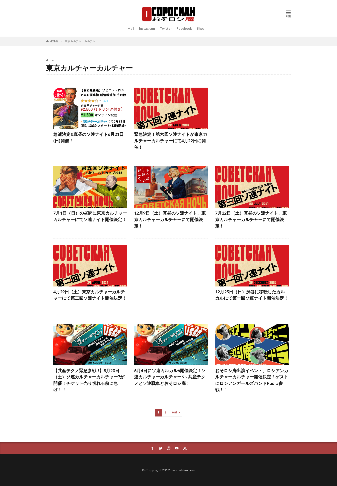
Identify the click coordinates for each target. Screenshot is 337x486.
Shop (201, 28)
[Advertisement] (252, 120)
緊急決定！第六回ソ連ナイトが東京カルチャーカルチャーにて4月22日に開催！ (170, 140)
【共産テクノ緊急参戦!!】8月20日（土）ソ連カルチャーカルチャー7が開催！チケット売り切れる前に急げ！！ (88, 380)
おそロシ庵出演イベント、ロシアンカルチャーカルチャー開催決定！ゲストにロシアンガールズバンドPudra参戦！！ (251, 380)
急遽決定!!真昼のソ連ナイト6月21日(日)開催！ (88, 137)
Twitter (166, 28)
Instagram (147, 28)
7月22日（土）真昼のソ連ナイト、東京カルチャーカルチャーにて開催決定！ (251, 219)
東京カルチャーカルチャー (81, 41)
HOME (54, 41)
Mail (130, 28)
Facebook (184, 28)
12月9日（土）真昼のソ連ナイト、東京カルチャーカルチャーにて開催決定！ (170, 219)
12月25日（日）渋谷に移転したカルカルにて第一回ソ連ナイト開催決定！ (251, 295)
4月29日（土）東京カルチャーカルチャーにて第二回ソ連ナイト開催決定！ (89, 295)
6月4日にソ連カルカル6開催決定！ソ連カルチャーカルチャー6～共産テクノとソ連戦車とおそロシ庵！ (170, 377)
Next (174, 412)
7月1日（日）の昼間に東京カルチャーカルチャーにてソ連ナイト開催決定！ (90, 216)
